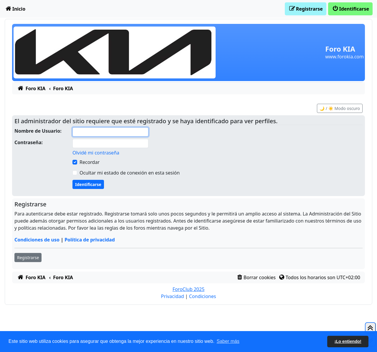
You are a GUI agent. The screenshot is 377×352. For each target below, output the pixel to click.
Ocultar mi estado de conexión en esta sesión (130, 173)
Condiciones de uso (36, 239)
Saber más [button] (228, 341)
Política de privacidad (90, 239)
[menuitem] (15, 8)
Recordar (90, 162)
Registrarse (28, 257)
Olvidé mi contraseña (95, 152)
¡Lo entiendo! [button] (348, 341)
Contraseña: (28, 142)
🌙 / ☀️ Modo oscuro (340, 108)
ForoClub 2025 (189, 289)
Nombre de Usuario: (38, 131)
